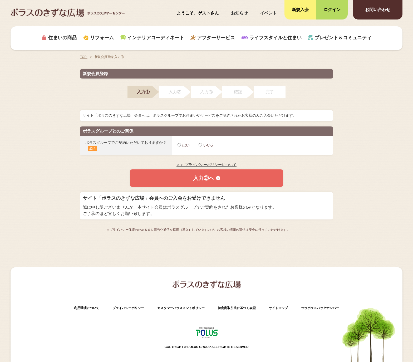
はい (184, 145)
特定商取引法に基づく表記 (237, 308)
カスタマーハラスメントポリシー (181, 308)
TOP (83, 57)
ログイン (332, 9)
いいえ (206, 145)
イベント (268, 13)
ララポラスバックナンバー (320, 308)
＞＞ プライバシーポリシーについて (206, 165)
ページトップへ (399, 330)
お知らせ (239, 13)
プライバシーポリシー (128, 308)
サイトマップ (278, 308)
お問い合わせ (377, 9)
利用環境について (86, 308)
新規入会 (300, 9)
